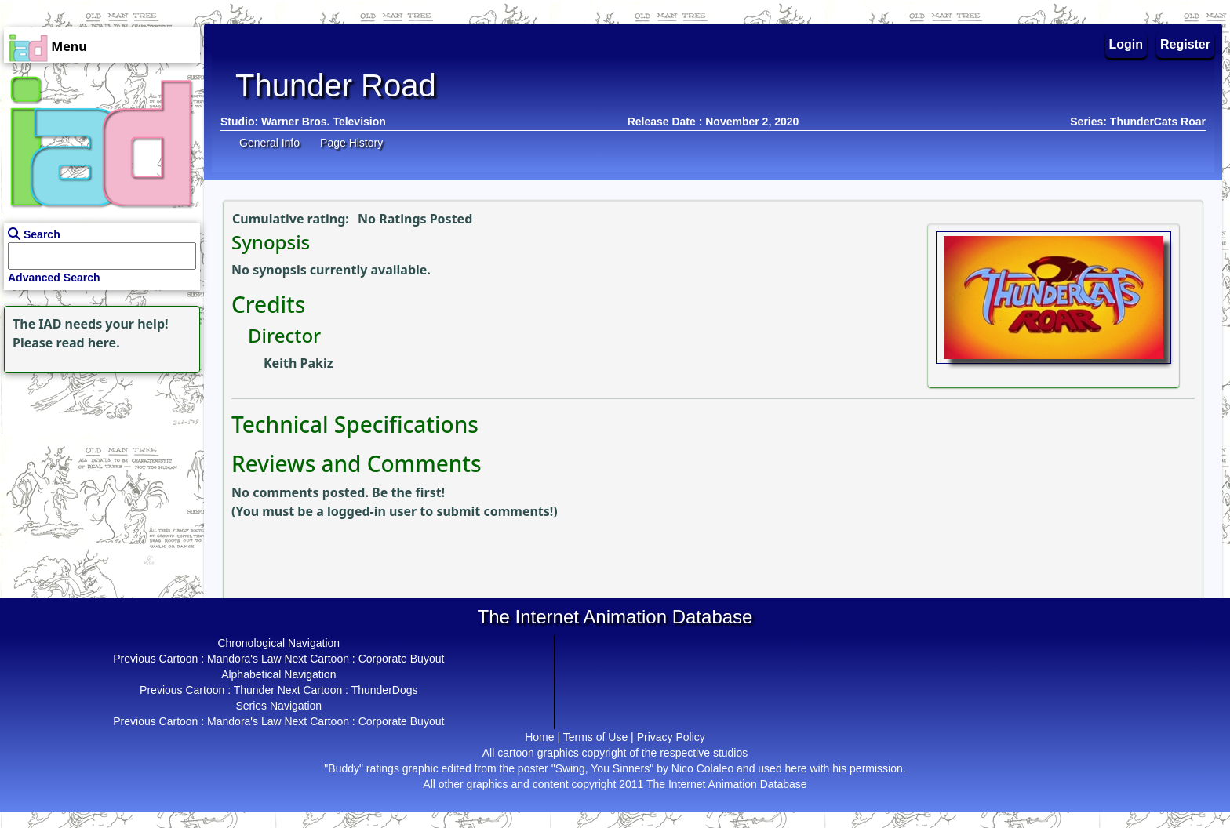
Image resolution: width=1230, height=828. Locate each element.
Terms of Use (595, 737)
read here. (88, 342)
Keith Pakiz (298, 363)
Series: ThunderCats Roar (1138, 121)
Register (1185, 44)
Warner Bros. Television (323, 121)
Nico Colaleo (702, 768)
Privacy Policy (671, 737)
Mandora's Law (244, 658)
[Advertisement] (98, 475)
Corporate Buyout (401, 658)
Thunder (254, 690)
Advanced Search (54, 277)
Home (539, 737)
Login (1126, 44)
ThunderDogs (384, 690)
